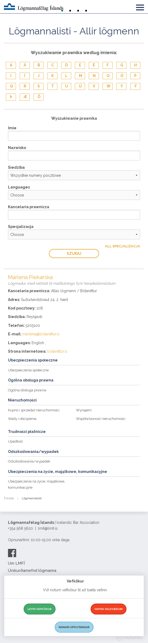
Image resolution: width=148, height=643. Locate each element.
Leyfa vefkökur (40, 609)
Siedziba (16, 167)
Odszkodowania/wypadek (29, 461)
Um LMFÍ (16, 563)
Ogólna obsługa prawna (27, 390)
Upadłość (15, 441)
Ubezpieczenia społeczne (28, 370)
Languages (19, 187)
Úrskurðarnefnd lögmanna (32, 570)
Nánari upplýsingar (74, 627)
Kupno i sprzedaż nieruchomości (34, 410)
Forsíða (9, 498)
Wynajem (84, 410)
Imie (12, 128)
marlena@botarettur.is (41, 334)
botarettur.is (57, 351)
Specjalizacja (20, 226)
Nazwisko (17, 148)
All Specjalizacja (122, 246)
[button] (140, 6)
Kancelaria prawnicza (28, 207)
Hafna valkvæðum (108, 609)
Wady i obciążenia (22, 419)
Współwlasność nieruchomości (100, 419)
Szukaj (74, 253)
